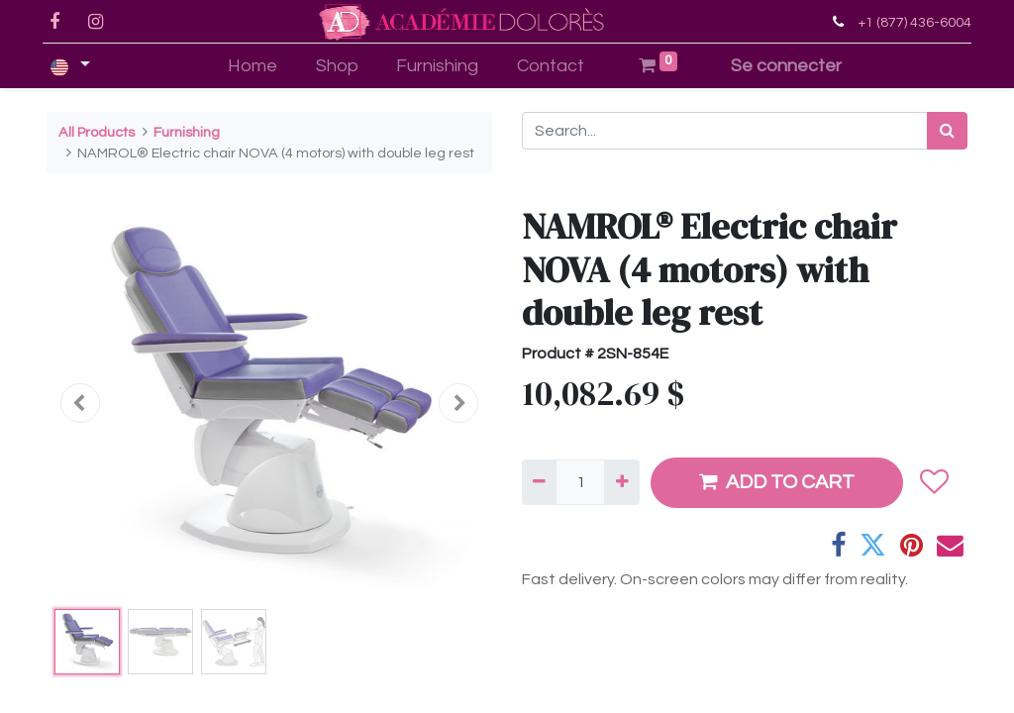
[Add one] (621, 482)
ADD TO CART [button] (777, 481)
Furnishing (186, 132)
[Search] (947, 131)
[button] (80, 403)
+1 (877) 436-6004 (910, 22)
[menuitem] (252, 66)
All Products (96, 132)
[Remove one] (539, 482)
